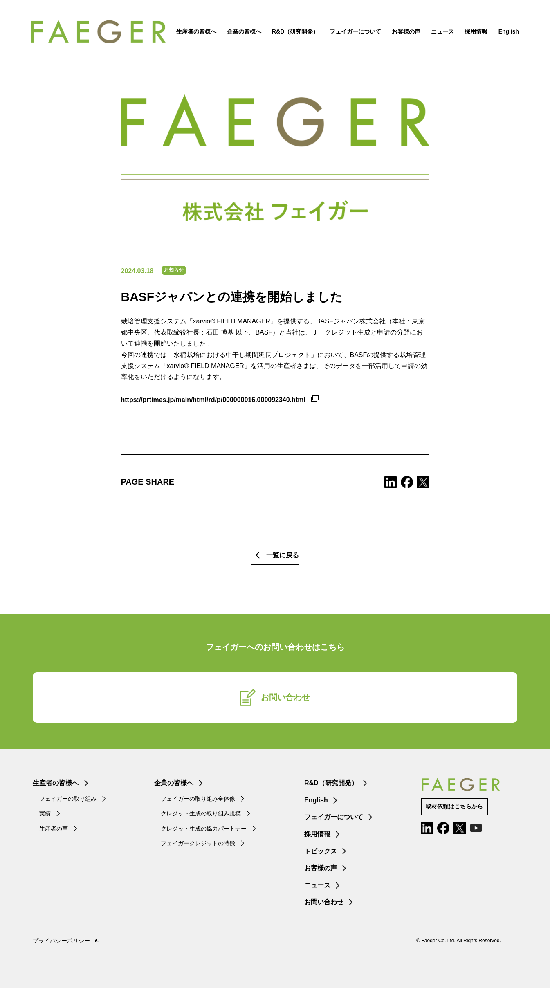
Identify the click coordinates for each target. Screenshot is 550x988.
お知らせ (174, 270)
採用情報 (474, 32)
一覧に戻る (282, 555)
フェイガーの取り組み (68, 798)
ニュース (440, 32)
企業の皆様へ (242, 32)
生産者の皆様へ (194, 32)
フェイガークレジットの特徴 (198, 843)
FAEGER (103, 32)
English (506, 32)
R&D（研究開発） (293, 32)
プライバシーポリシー (61, 940)
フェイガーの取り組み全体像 (198, 798)
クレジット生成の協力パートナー (204, 828)
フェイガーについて (353, 32)
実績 (45, 813)
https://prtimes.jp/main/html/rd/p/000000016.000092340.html (213, 399)
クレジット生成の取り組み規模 (201, 813)
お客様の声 (404, 32)
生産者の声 (53, 828)
